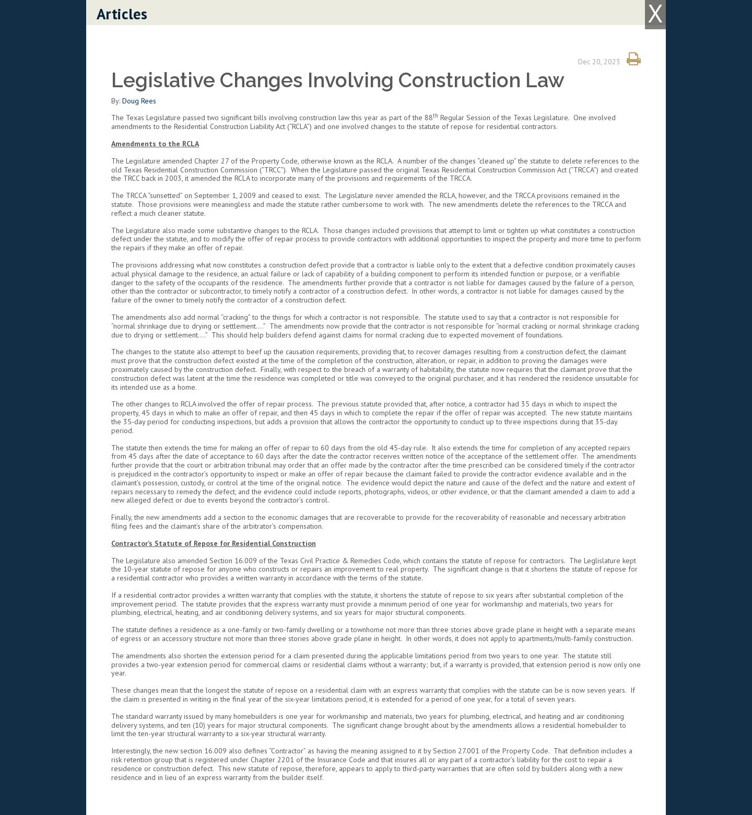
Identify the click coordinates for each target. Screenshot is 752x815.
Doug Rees (139, 101)
